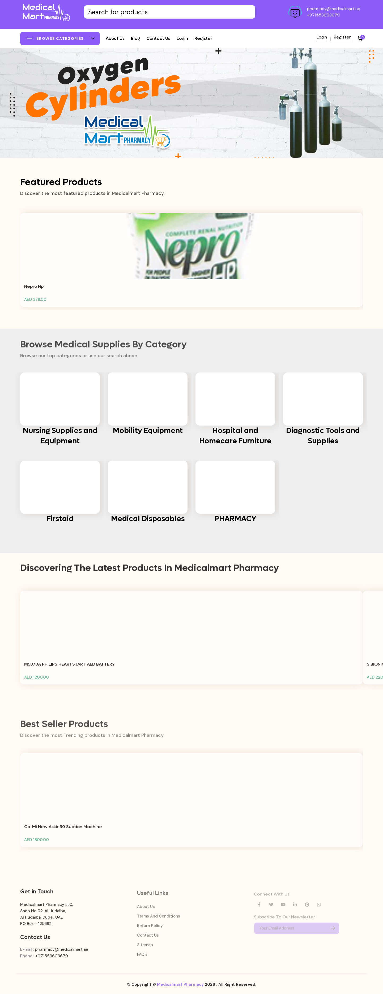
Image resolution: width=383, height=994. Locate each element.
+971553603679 (323, 15)
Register (203, 38)
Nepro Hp (34, 290)
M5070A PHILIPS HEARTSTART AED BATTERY (69, 668)
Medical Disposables (148, 519)
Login (182, 38)
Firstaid (60, 519)
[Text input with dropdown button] (169, 12)
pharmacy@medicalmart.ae (333, 8)
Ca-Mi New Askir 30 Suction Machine (63, 830)
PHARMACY (235, 519)
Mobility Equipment (148, 430)
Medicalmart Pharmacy (180, 988)
